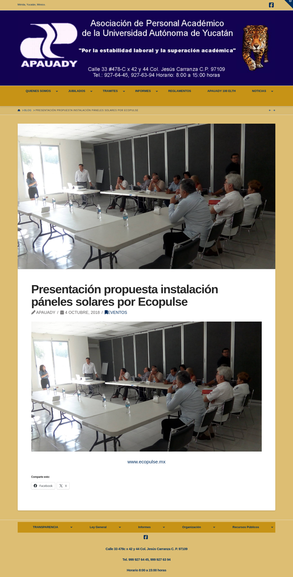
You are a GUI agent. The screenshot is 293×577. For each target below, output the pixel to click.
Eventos (116, 312)
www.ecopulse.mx (146, 461)
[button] (288, 4)
